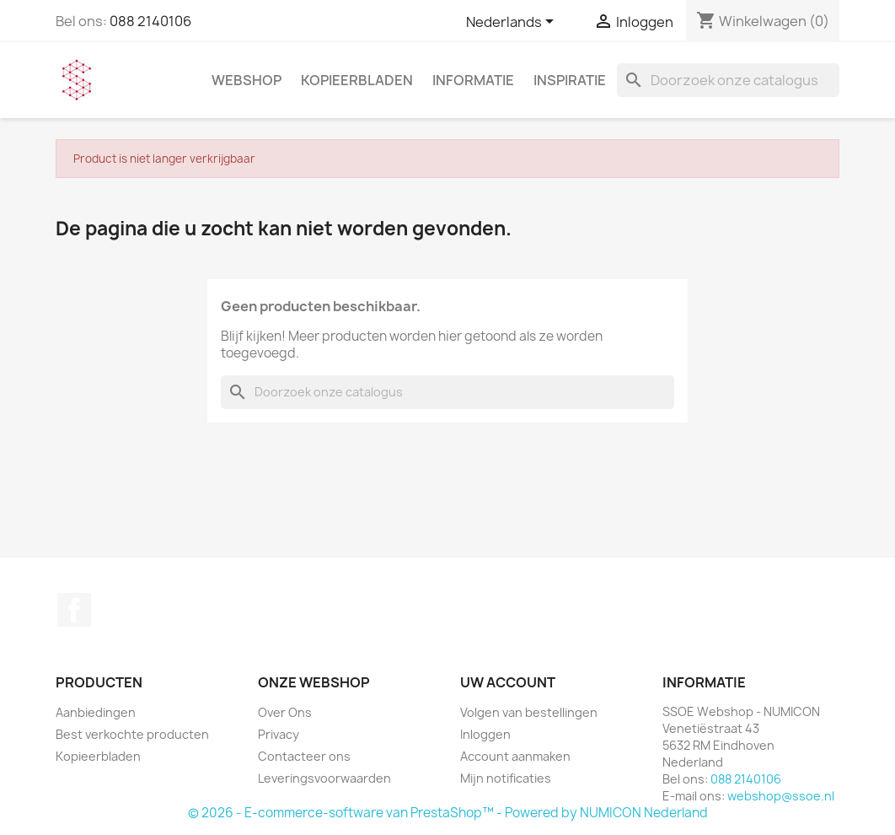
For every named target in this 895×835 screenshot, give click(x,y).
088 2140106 (150, 21)
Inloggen (485, 734)
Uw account (507, 682)
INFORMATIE (473, 80)
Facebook (74, 610)
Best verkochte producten (132, 734)
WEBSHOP (246, 80)
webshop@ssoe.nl (780, 796)
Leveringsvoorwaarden (324, 778)
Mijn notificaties (505, 778)
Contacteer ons (304, 756)
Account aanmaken (515, 756)
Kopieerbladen (357, 80)
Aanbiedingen (96, 712)
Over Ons (285, 712)
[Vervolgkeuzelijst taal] (513, 23)
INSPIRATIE (569, 80)
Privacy (278, 734)
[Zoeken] (728, 80)
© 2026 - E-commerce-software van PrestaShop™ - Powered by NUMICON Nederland (448, 813)
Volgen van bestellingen (529, 712)
